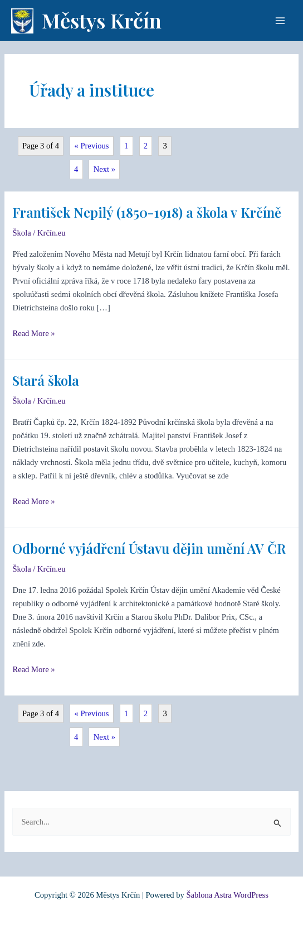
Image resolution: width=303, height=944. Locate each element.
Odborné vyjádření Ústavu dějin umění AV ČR (149, 548)
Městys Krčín (102, 20)
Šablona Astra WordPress (227, 894)
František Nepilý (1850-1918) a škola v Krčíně (146, 212)
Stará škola (45, 380)
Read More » (33, 332)
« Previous (92, 145)
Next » (104, 169)
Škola (21, 232)
